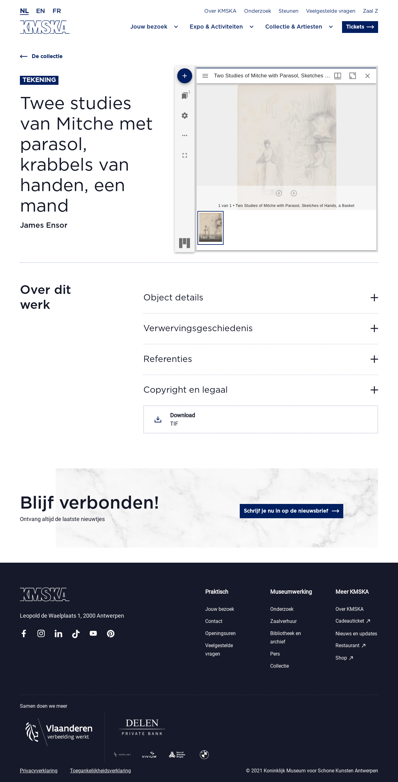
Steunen (288, 11)
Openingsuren (220, 633)
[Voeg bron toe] (184, 75)
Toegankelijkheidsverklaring (100, 771)
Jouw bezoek (219, 609)
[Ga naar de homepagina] (45, 27)
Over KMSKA (220, 11)
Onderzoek (257, 11)
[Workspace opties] (184, 135)
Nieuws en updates (356, 634)
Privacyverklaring (39, 771)
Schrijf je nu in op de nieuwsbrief (291, 511)
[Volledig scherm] (184, 155)
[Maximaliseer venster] (352, 75)
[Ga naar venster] (184, 95)
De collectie (41, 56)
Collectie (279, 666)
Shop (345, 658)
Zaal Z (370, 11)
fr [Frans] (57, 11)
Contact (213, 621)
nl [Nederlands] (24, 11)
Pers (275, 654)
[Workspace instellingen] (184, 115)
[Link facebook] (23, 634)
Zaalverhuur (283, 621)
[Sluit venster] (367, 75)
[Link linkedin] (58, 634)
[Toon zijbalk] (205, 75)
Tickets (360, 27)
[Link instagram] (41, 634)
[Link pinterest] (110, 634)
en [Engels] (40, 11)
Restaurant (351, 645)
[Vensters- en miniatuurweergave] (337, 75)
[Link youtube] (93, 634)
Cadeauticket (353, 621)
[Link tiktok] (76, 634)
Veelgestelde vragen (330, 11)
